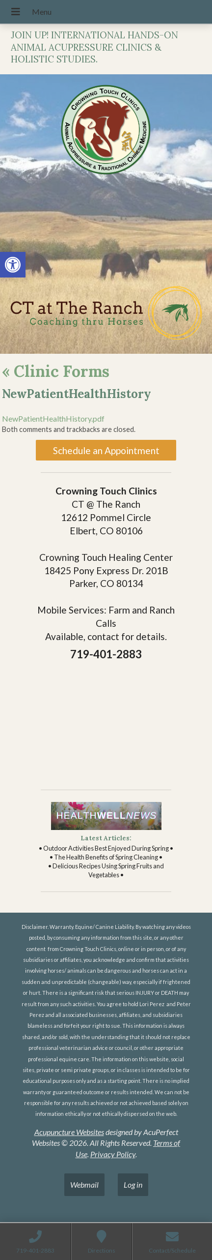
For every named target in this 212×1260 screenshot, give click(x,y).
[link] (13, 264)
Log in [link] (133, 1184)
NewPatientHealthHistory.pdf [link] (53, 418)
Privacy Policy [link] (112, 1154)
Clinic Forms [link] (55, 371)
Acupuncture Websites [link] (69, 1132)
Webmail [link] (84, 1184)
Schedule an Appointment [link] (106, 450)
